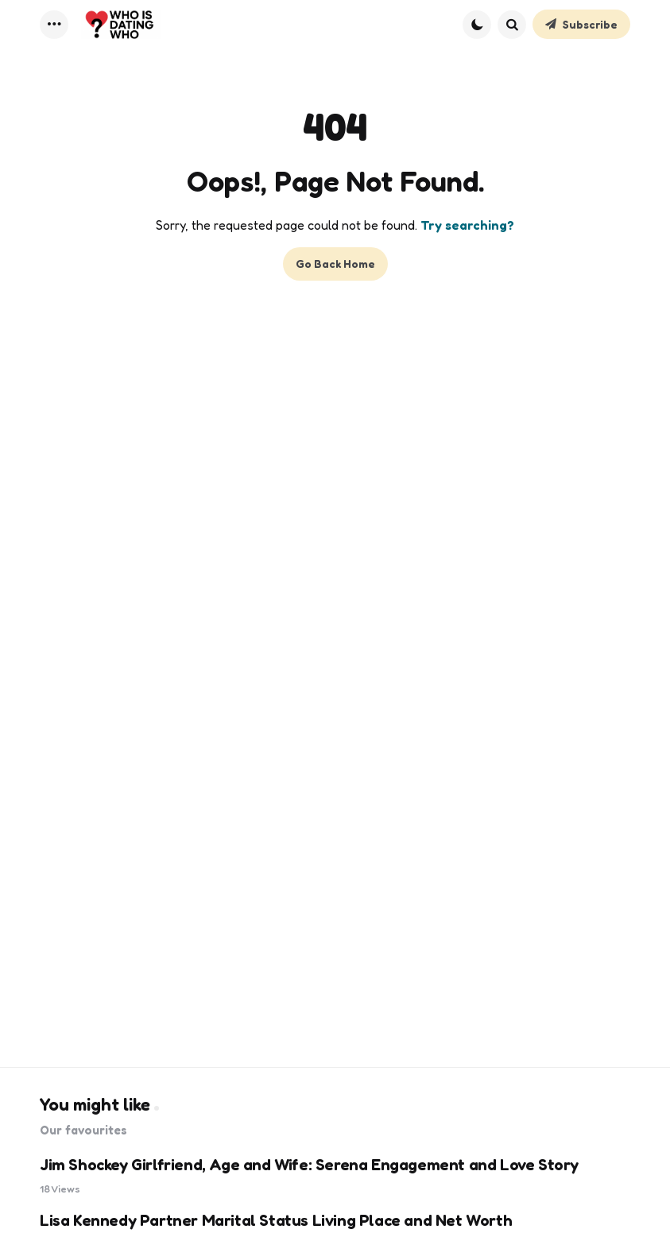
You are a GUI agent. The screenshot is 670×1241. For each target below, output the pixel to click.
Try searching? (467, 225)
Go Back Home (335, 263)
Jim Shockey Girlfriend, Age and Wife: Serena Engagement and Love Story (309, 1164)
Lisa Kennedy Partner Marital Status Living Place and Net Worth (276, 1220)
